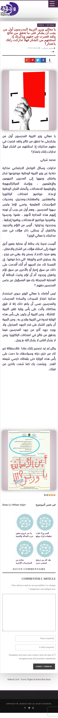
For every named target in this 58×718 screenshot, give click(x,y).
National (51, 25)
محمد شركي (47, 48)
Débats (41, 25)
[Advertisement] (30, 461)
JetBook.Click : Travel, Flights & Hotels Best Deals (29, 679)
